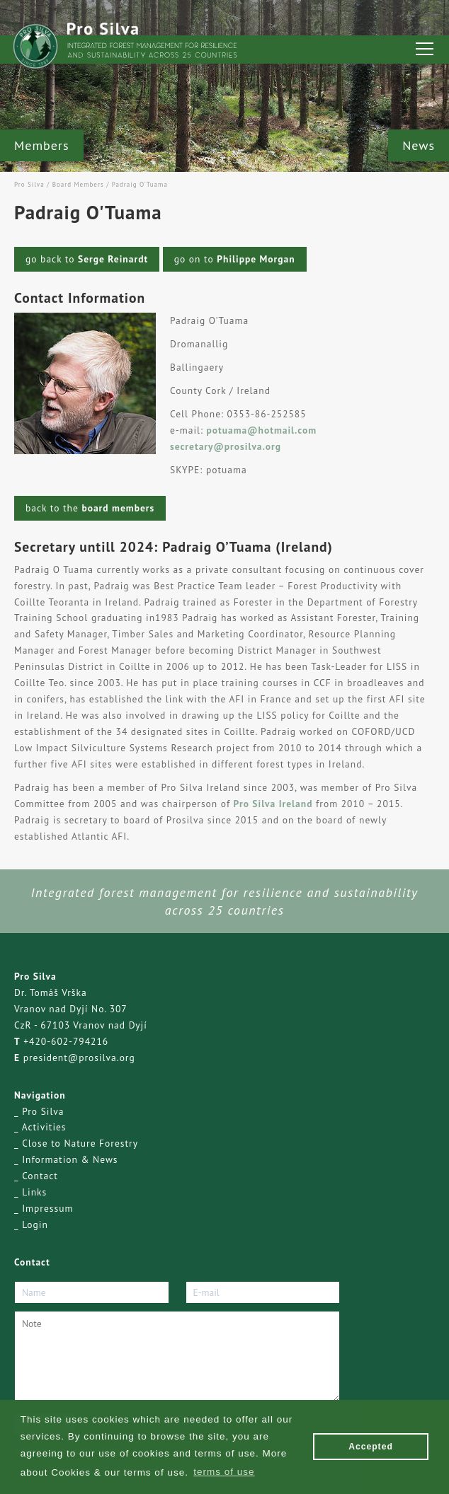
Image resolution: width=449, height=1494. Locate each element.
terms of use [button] (223, 1471)
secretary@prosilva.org (225, 446)
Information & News (70, 1159)
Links (34, 1192)
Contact (40, 1175)
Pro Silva (29, 184)
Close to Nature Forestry (80, 1143)
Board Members (78, 184)
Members (41, 145)
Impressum (47, 1208)
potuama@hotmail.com (262, 430)
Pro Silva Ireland (271, 803)
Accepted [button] (370, 1447)
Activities (44, 1126)
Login (35, 1224)
